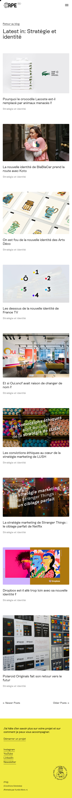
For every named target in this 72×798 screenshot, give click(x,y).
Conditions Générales (12, 786)
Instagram (9, 749)
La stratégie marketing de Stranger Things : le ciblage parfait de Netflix (35, 524)
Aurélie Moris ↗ (21, 790)
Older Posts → (61, 702)
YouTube (8, 753)
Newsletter (10, 762)
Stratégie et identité (14, 109)
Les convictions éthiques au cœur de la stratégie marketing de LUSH (32, 454)
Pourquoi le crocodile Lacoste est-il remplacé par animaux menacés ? (29, 101)
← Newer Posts (11, 702)
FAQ (6, 782)
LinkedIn (8, 758)
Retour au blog (11, 23)
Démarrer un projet (15, 739)
